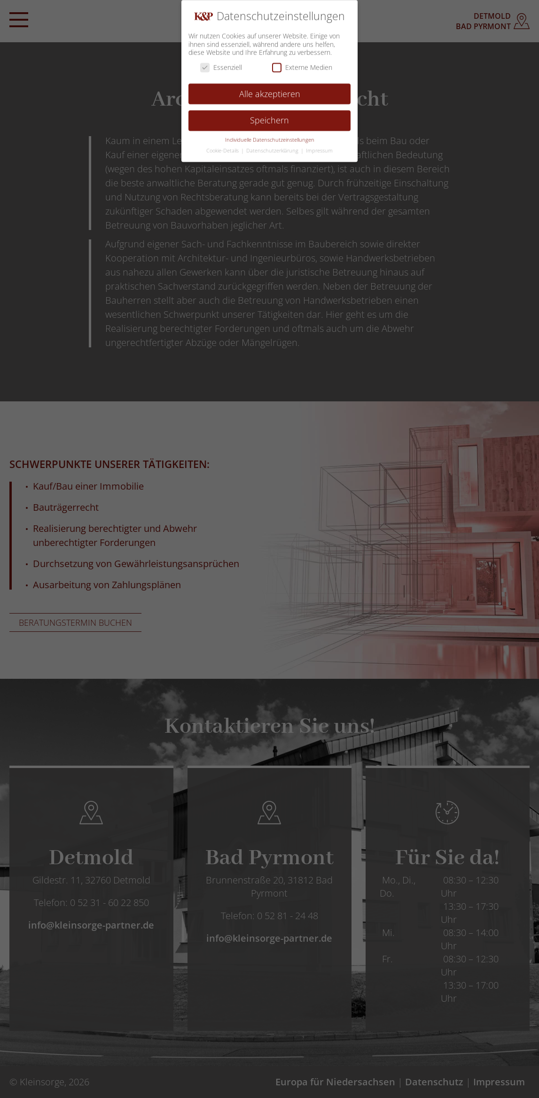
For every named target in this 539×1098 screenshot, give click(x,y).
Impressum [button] (319, 148)
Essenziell (221, 64)
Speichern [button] (269, 117)
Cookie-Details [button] (223, 148)
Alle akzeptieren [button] (269, 91)
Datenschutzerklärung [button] (273, 148)
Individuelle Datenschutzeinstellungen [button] (269, 137)
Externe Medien (302, 64)
